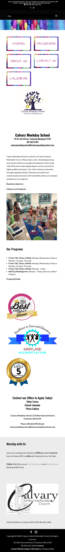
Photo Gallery (32, 409)
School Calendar (32, 405)
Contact (40, 545)
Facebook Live (52, 464)
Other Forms (32, 401)
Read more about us (14, 184)
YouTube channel (34, 464)
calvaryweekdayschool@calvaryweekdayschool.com (32, 427)
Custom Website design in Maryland (25, 549)
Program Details (13, 279)
